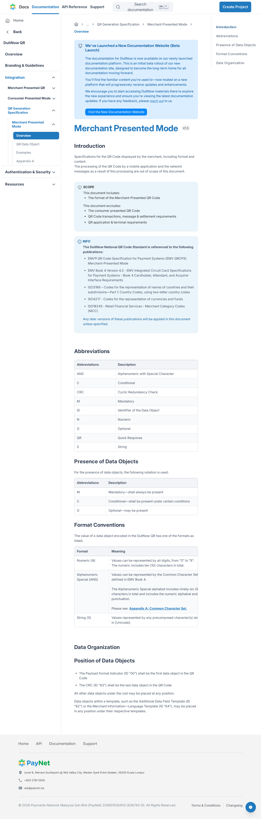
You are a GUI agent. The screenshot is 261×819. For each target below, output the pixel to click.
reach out (157, 101)
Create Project (235, 7)
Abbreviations (227, 36)
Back (17, 32)
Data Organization (230, 63)
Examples (23, 152)
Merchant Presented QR (26, 88)
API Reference (74, 7)
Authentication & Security (28, 172)
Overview (13, 54)
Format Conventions (231, 54)
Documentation (45, 7)
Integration (15, 77)
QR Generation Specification (19, 110)
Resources (14, 184)
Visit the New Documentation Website (116, 112)
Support (97, 7)
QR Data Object (27, 144)
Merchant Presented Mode (28, 124)
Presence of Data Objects (236, 45)
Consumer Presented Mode (29, 98)
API (39, 743)
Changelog (234, 805)
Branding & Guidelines (24, 65)
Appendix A (25, 161)
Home (18, 20)
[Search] (142, 7)
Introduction (225, 27)
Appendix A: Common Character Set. (158, 608)
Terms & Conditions (205, 805)
